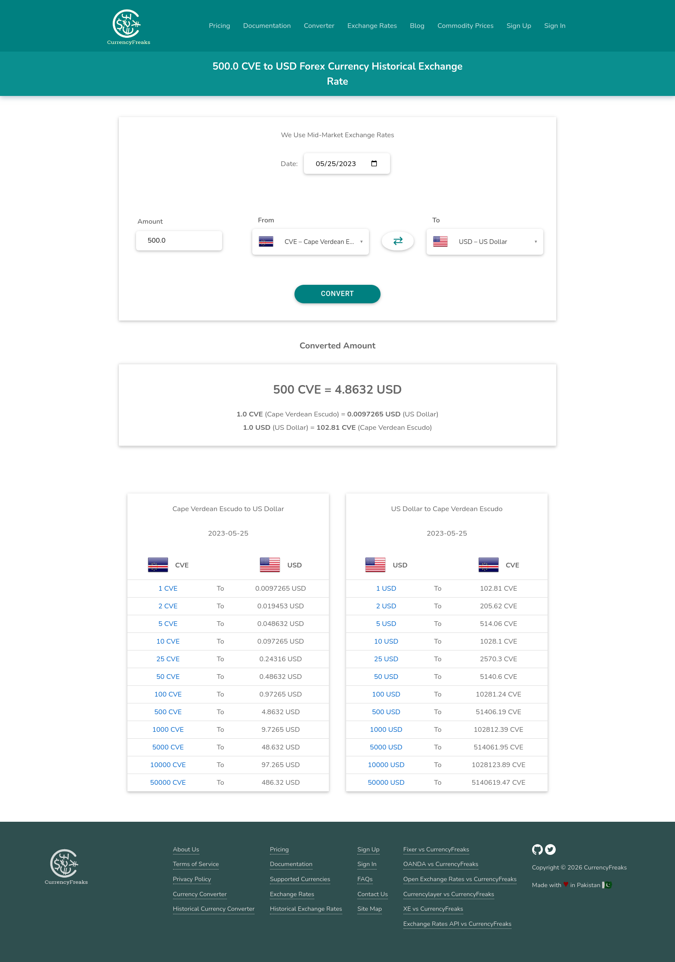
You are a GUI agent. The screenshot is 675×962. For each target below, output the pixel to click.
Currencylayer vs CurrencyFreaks (448, 894)
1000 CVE (167, 729)
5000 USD (386, 747)
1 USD (386, 588)
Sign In (555, 26)
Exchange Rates (372, 26)
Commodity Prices (465, 26)
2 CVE (168, 606)
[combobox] (310, 242)
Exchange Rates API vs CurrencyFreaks (457, 923)
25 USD (386, 659)
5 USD (386, 624)
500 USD (386, 712)
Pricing (219, 26)
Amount (150, 221)
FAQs (364, 879)
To (436, 220)
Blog (417, 26)
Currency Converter (200, 894)
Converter (319, 26)
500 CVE (168, 712)
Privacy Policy (192, 879)
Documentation (267, 26)
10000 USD (386, 765)
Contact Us (372, 894)
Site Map (369, 908)
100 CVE (168, 694)
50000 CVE (168, 782)
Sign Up (519, 26)
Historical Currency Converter (214, 908)
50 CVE (168, 676)
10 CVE (168, 641)
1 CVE (168, 588)
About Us (186, 849)
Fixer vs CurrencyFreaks (436, 849)
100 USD (386, 694)
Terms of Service (196, 864)
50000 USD (386, 782)
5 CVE (168, 624)
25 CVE (168, 659)
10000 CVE (168, 765)
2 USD (386, 606)
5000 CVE (167, 747)
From (266, 220)
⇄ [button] (398, 241)
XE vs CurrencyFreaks (433, 908)
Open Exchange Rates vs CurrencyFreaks (460, 879)
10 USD (386, 641)
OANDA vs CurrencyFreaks (440, 864)
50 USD (386, 676)
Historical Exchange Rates (306, 908)
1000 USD (386, 729)
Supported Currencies (300, 879)
